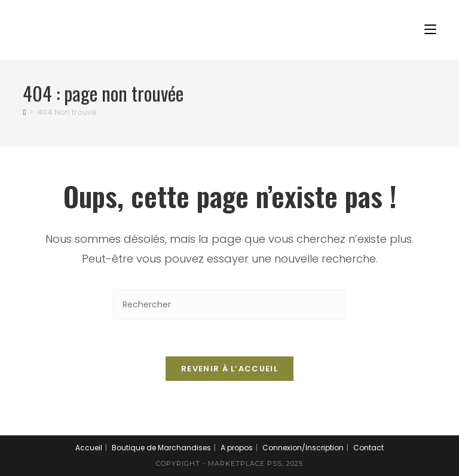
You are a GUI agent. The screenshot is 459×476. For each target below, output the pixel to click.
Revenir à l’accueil (229, 368)
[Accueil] (24, 112)
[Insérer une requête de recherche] (229, 304)
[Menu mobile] (430, 29)
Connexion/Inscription (303, 448)
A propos (237, 448)
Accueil (88, 448)
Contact (368, 448)
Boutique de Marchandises (161, 448)
